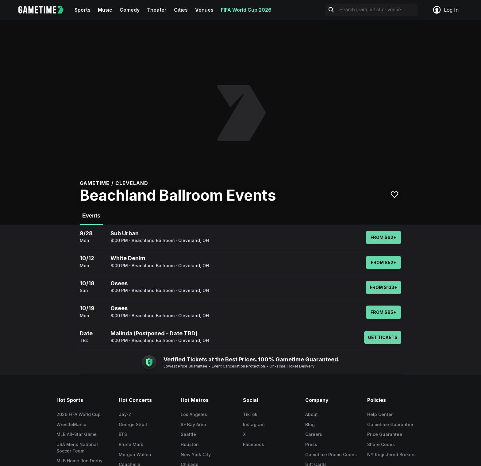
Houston (190, 444)
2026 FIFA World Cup (78, 414)
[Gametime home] (44, 9)
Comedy (130, 10)
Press (311, 444)
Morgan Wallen (135, 454)
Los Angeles (194, 414)
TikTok (250, 414)
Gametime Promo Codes (331, 454)
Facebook (253, 444)
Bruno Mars (131, 444)
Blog (310, 424)
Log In (445, 9)
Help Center (380, 414)
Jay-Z (125, 414)
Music (105, 10)
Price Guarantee (384, 434)
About (311, 414)
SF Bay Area (193, 424)
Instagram (253, 424)
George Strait (133, 424)
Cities (181, 10)
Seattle (188, 434)
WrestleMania (71, 424)
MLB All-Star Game (76, 434)
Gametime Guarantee (390, 424)
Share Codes (381, 444)
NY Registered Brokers (391, 454)
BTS (123, 434)
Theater (157, 10)
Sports (82, 10)
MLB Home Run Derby (79, 460)
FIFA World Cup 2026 (246, 10)
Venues (204, 10)
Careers (313, 434)
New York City (196, 454)
